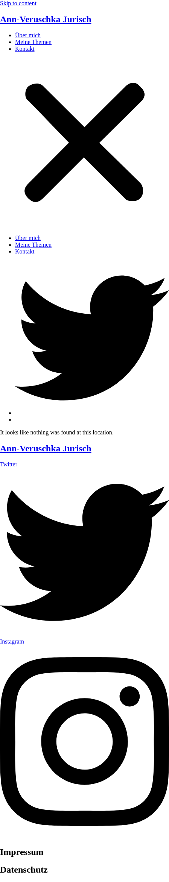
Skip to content (18, 3)
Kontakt (25, 49)
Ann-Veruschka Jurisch (45, 19)
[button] (84, 143)
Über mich (28, 35)
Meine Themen (33, 42)
